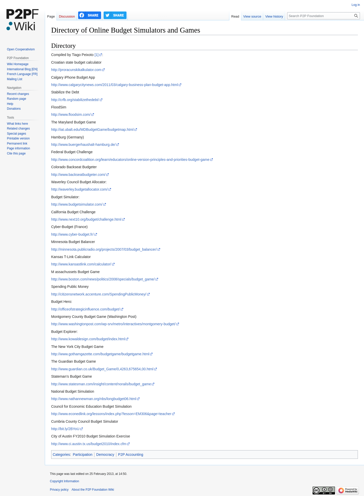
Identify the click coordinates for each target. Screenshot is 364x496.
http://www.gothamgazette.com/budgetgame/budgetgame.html (100, 354)
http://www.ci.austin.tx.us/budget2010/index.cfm (88, 444)
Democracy (105, 454)
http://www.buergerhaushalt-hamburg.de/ (83, 145)
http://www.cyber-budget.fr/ (72, 234)
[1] (96, 55)
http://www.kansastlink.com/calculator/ (81, 264)
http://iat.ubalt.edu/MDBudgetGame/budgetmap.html (92, 129)
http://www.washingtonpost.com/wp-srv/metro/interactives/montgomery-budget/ (113, 324)
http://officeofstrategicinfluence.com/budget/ (85, 309)
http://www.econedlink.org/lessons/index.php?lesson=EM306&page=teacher (111, 414)
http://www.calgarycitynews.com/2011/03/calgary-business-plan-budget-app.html (114, 85)
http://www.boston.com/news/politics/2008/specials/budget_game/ (103, 279)
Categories (61, 454)
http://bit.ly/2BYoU (65, 429)
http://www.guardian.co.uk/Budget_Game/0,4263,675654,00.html (102, 369)
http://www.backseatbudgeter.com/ (78, 175)
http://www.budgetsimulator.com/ (77, 204)
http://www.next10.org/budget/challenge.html (86, 219)
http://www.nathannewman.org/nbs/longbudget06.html (93, 399)
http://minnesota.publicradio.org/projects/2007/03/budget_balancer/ (104, 249)
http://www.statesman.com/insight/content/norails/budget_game (101, 384)
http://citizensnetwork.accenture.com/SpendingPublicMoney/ (98, 294)
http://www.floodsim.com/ (71, 114)
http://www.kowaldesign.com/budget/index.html (88, 339)
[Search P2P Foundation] (323, 15)
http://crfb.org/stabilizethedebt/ (75, 100)
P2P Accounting (130, 454)
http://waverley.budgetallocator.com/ (79, 189)
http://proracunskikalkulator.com (76, 70)
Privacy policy (59, 489)
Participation (82, 454)
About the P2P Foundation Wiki (93, 489)
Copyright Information (64, 481)
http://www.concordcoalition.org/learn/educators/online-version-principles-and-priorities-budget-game (130, 160)
